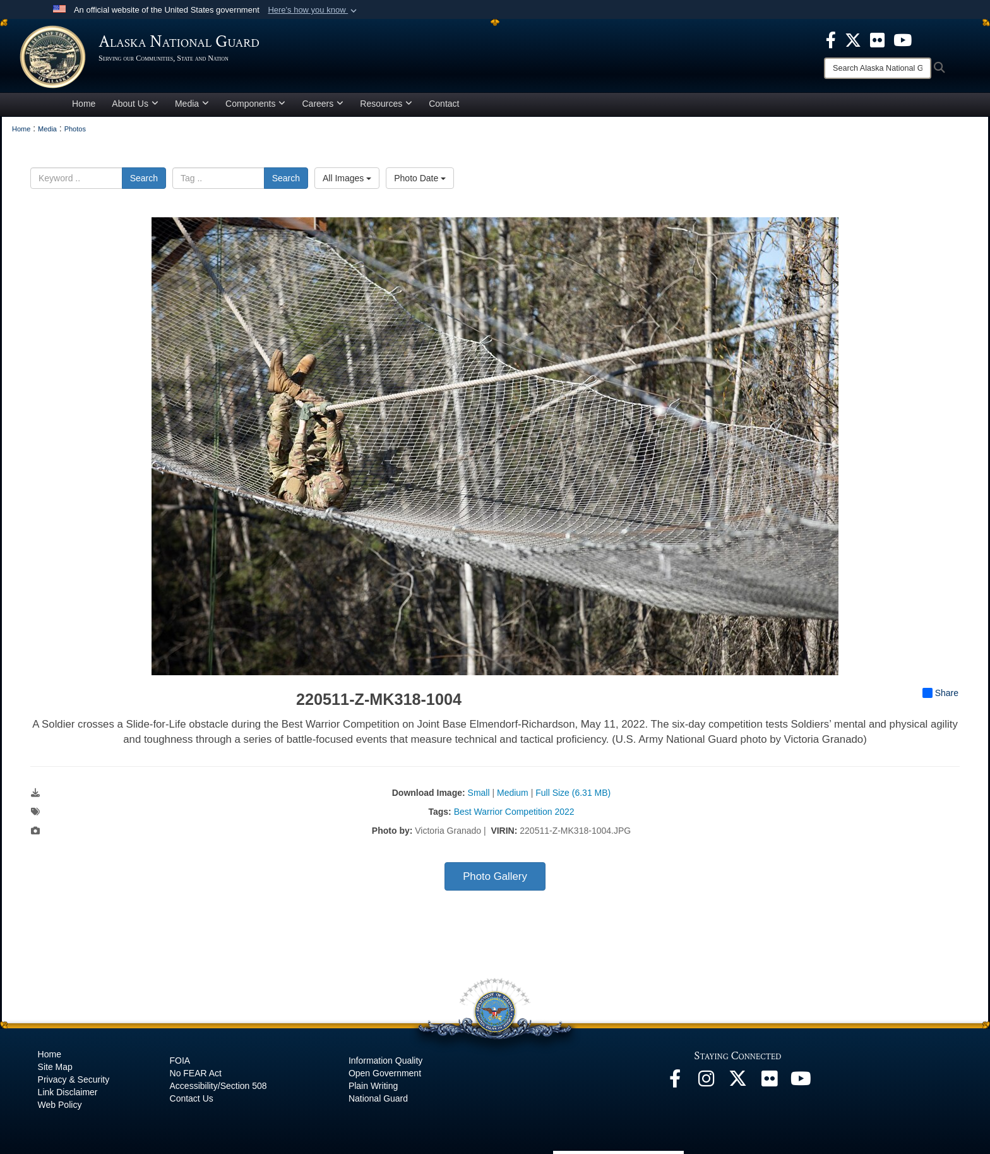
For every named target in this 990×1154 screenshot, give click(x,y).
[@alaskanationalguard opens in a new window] (706, 1082)
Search (144, 178)
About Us (135, 104)
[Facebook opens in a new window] (675, 1082)
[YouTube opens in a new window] (801, 1082)
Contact (444, 104)
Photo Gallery (495, 876)
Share (940, 693)
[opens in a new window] (831, 39)
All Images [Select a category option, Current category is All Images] (347, 178)
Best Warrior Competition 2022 (514, 812)
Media (192, 104)
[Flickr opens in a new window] (769, 1082)
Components (255, 104)
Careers (322, 104)
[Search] (877, 68)
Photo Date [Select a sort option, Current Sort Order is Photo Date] (420, 178)
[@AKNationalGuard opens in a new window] (738, 1082)
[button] (313, 10)
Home (83, 104)
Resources (386, 104)
